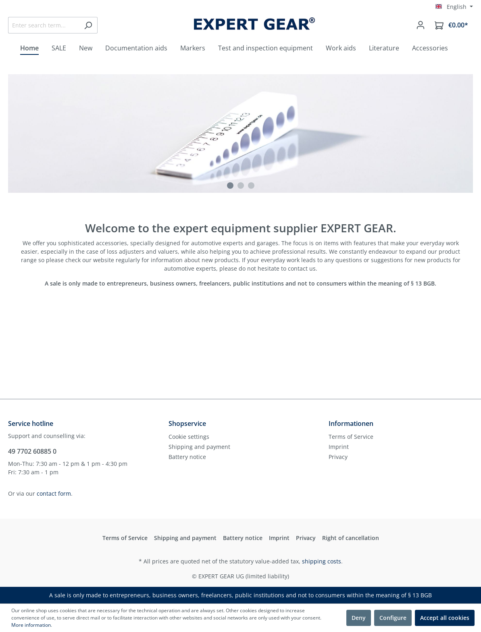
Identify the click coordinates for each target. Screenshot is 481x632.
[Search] (88, 25)
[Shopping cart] (451, 25)
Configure (392, 618)
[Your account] (420, 25)
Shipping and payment (199, 447)
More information (31, 625)
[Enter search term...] (43, 25)
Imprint (339, 447)
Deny (359, 618)
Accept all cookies (444, 618)
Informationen (351, 423)
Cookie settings (189, 436)
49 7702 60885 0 (32, 451)
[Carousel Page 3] (251, 185)
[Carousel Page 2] (240, 185)
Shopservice (187, 423)
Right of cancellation (350, 538)
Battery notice (187, 457)
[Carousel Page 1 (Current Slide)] (230, 185)
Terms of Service (351, 436)
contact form (54, 493)
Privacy (338, 457)
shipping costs (321, 561)
